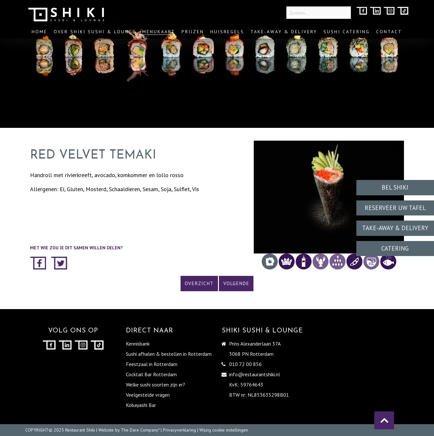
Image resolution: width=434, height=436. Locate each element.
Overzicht (199, 283)
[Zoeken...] (318, 12)
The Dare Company (139, 430)
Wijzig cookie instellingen (223, 430)
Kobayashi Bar (141, 405)
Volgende (236, 283)
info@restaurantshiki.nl (254, 374)
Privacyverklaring (179, 430)
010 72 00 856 (245, 364)
